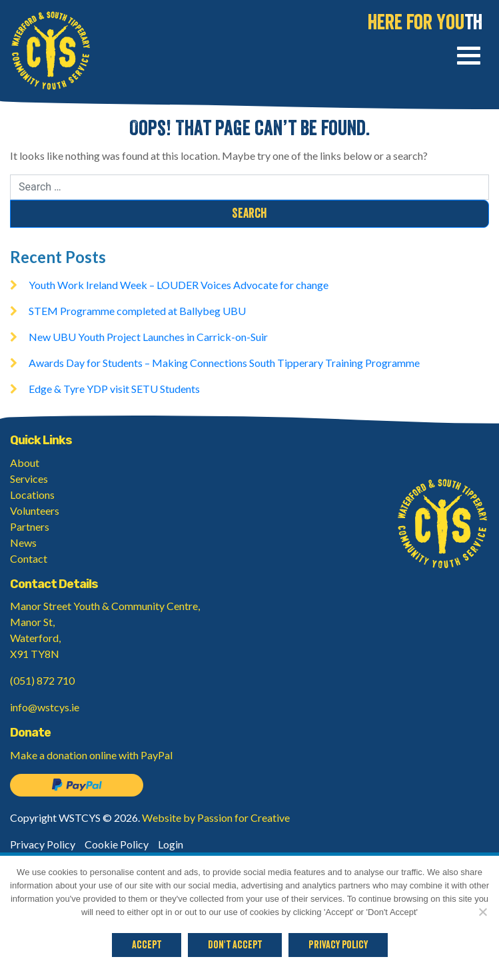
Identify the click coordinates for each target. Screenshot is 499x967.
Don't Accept (235, 945)
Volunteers (34, 510)
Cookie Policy (117, 844)
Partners (29, 526)
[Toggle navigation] (468, 57)
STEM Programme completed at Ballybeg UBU (137, 310)
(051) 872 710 (42, 680)
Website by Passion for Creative (216, 817)
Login (170, 844)
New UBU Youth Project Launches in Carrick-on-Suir (148, 336)
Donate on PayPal (76, 785)
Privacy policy (338, 945)
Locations (32, 494)
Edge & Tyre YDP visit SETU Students (114, 388)
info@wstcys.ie (44, 707)
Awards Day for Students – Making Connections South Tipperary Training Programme (224, 362)
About (24, 462)
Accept (146, 945)
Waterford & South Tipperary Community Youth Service (51, 51)
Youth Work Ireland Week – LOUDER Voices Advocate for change (178, 284)
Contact (28, 558)
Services (29, 478)
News (23, 542)
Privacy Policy (42, 844)
